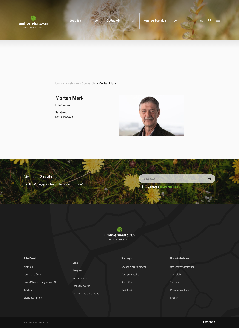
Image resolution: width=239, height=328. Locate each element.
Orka (75, 262)
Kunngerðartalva (130, 274)
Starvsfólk (89, 83)
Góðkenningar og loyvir (133, 266)
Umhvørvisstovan (67, 83)
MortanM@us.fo (64, 116)
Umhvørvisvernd (81, 286)
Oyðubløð (126, 290)
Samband (175, 282)
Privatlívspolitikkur (180, 290)
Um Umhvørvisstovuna (182, 266)
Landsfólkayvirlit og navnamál (40, 282)
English (174, 297)
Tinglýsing (29, 290)
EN (201, 20)
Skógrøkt (77, 270)
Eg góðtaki (161, 186)
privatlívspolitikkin (170, 186)
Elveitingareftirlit (33, 297)
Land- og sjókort (32, 274)
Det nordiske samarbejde (86, 293)
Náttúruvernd (80, 278)
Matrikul (28, 266)
